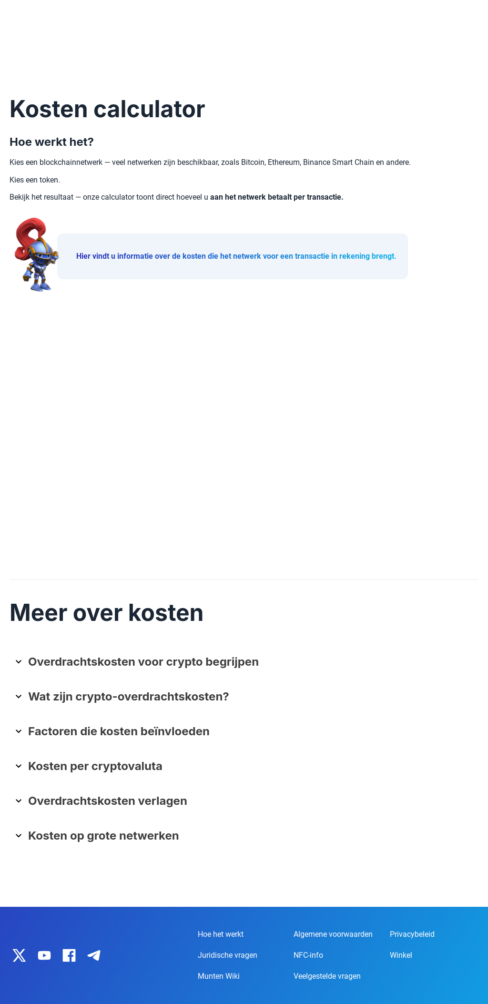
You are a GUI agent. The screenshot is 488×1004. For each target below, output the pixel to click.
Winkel (401, 955)
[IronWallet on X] (19, 955)
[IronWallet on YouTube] (44, 955)
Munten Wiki (219, 976)
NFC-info (308, 955)
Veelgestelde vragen (327, 976)
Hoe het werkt (221, 934)
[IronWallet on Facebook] (69, 955)
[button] (247, 665)
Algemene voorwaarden (333, 934)
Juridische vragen (227, 955)
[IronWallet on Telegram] (94, 955)
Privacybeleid (412, 934)
